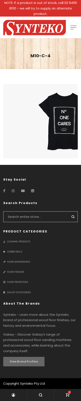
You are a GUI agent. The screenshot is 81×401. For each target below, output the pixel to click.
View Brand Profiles (24, 361)
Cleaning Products (16, 241)
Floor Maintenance (16, 261)
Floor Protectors (15, 282)
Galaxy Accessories (17, 292)
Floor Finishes (13, 272)
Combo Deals (12, 251)
